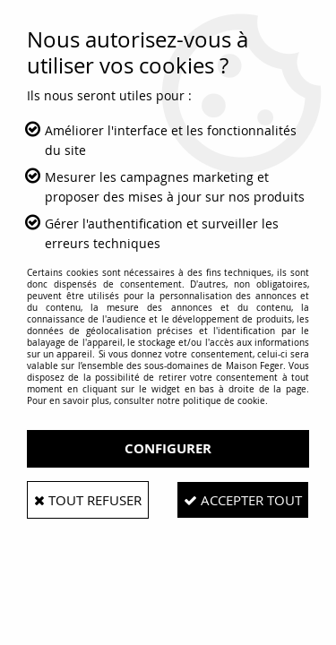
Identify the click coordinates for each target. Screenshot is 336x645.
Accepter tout (243, 500)
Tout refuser (88, 500)
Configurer (168, 448)
